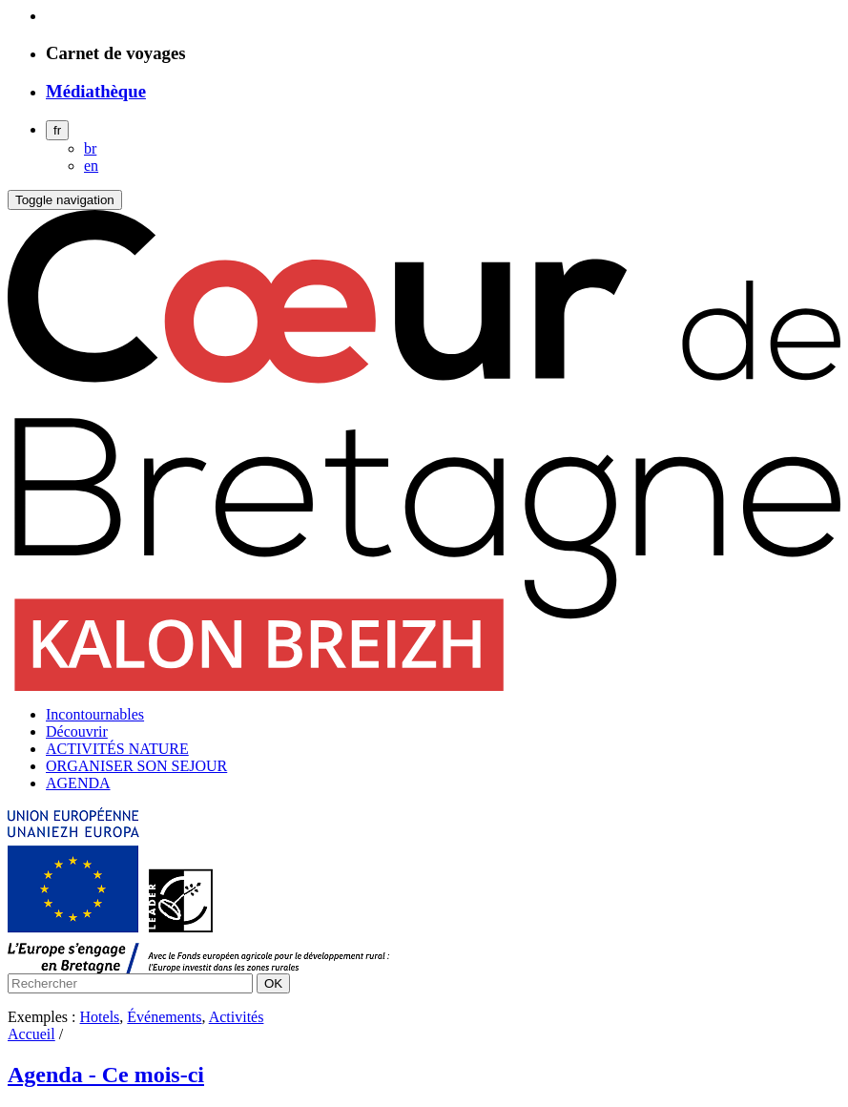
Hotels (100, 1017)
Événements (164, 1017)
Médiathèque (96, 91)
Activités (236, 1017)
